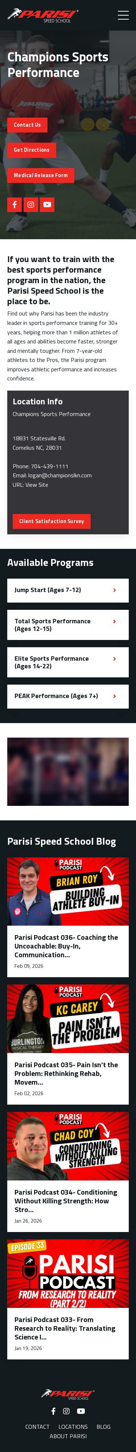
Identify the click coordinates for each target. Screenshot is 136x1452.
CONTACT (37, 1426)
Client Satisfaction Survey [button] (51, 521)
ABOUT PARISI (68, 1436)
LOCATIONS (73, 1426)
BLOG (103, 1426)
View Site (36, 484)
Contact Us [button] (27, 125)
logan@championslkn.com (60, 475)
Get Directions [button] (32, 150)
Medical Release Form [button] (41, 175)
